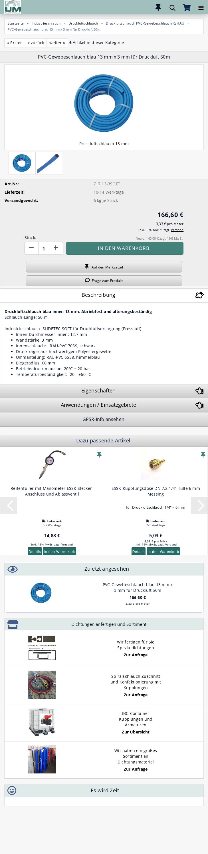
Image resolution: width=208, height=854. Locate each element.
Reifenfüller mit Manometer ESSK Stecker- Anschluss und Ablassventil (52, 491)
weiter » (57, 42)
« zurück (36, 42)
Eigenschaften (98, 390)
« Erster (14, 42)
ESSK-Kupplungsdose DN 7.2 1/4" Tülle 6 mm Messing (156, 491)
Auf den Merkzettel (104, 267)
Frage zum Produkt (104, 280)
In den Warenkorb (59, 552)
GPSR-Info (94, 419)
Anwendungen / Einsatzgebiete (98, 404)
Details (35, 552)
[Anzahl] (44, 248)
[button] (32, 248)
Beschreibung (98, 294)
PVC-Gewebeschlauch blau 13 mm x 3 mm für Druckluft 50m (138, 587)
